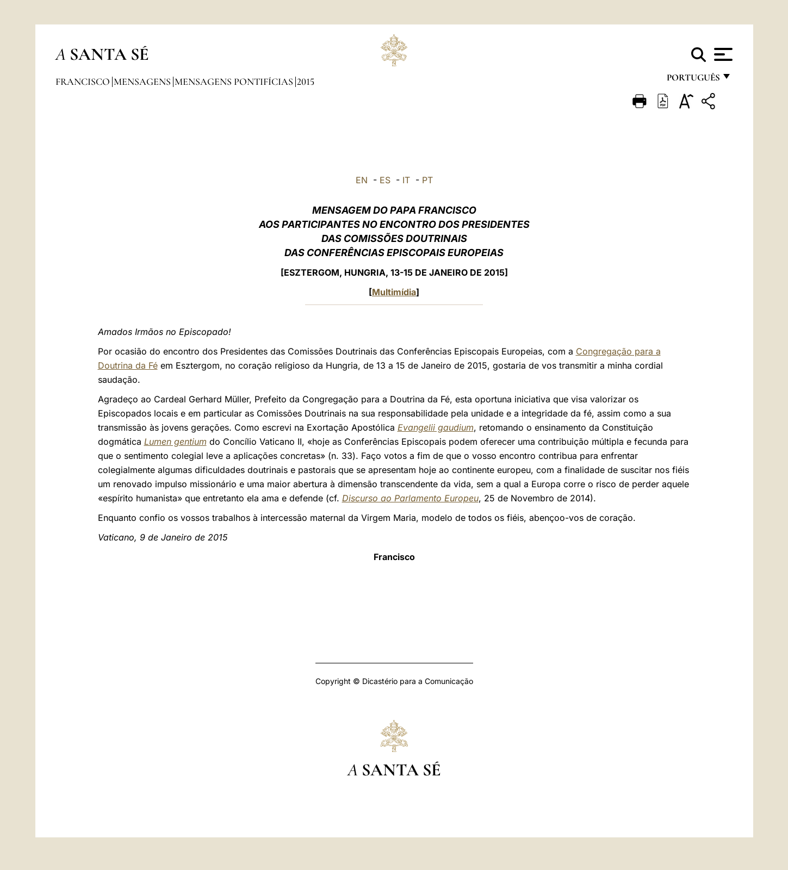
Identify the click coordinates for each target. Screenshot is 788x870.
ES (385, 180)
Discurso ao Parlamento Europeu (410, 498)
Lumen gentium (175, 441)
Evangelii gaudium (436, 427)
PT (427, 180)
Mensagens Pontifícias (235, 82)
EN (362, 180)
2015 (305, 82)
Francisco (83, 82)
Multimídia (394, 292)
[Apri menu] (722, 54)
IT (406, 180)
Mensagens (143, 82)
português (693, 80)
